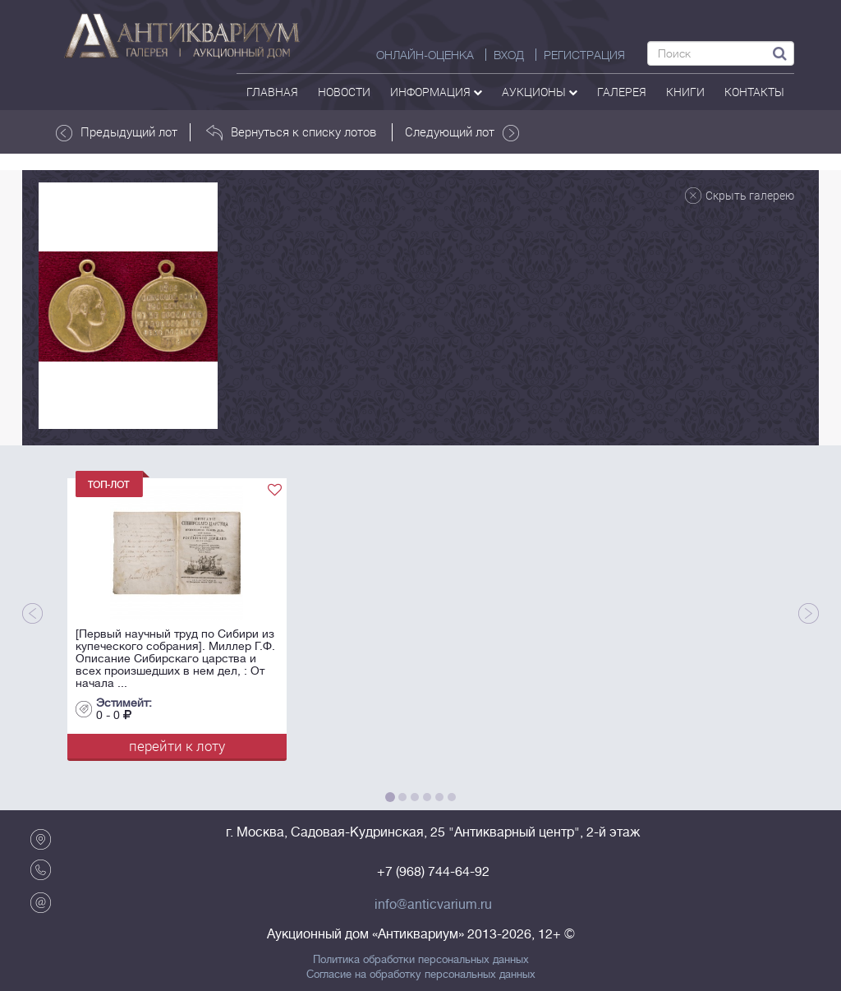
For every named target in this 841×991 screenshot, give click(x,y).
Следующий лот (462, 132)
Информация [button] (436, 91)
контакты (754, 91)
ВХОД (509, 55)
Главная (272, 91)
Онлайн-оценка (425, 55)
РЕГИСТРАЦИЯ (584, 55)
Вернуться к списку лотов (291, 132)
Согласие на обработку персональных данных (420, 974)
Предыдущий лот (116, 132)
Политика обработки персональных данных (421, 960)
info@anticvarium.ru (433, 904)
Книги (685, 91)
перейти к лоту (177, 745)
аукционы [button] (539, 91)
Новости (344, 91)
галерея (621, 91)
